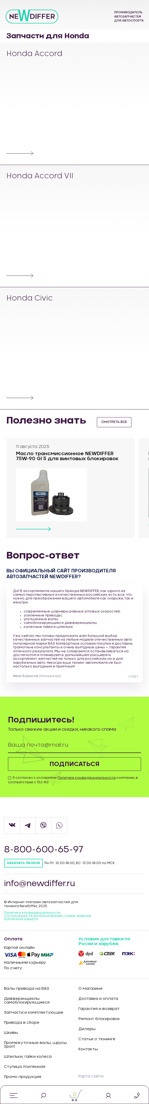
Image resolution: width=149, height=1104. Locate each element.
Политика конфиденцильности (32, 913)
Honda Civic (30, 298)
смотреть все (114, 422)
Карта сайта (91, 1077)
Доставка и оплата (98, 999)
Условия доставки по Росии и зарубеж (104, 941)
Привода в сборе (21, 1023)
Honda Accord (35, 54)
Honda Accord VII (40, 176)
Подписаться (74, 764)
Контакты (88, 1049)
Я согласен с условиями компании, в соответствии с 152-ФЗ (73, 780)
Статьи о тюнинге (96, 1039)
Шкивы (11, 1033)
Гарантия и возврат (99, 1009)
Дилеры (87, 1029)
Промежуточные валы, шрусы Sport (35, 1045)
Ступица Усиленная (24, 1067)
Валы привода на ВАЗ (26, 989)
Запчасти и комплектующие (33, 1013)
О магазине (90, 989)
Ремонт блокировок (99, 1019)
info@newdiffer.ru (40, 884)
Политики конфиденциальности (86, 778)
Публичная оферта (21, 919)
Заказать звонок (23, 863)
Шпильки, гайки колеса (28, 1057)
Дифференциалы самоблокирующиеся (26, 1001)
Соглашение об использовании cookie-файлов (47, 916)
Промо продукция (22, 1077)
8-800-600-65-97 (44, 850)
